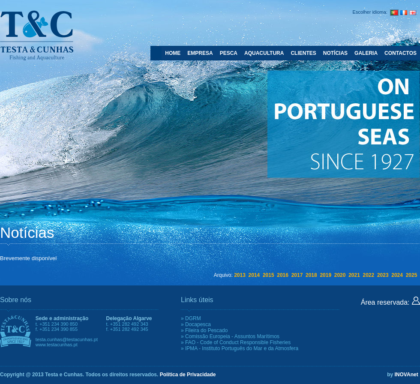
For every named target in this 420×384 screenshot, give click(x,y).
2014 (254, 275)
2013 (240, 275)
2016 (282, 275)
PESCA (228, 53)
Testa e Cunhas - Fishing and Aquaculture (36, 35)
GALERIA (366, 53)
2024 (397, 275)
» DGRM (191, 318)
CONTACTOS (400, 53)
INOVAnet (406, 375)
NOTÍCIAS (335, 53)
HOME (172, 53)
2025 (411, 275)
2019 (325, 275)
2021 (354, 275)
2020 (340, 275)
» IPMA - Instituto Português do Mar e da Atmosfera (239, 348)
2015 (268, 275)
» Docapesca (196, 324)
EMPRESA (200, 53)
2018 (311, 275)
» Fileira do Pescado (204, 330)
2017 (297, 275)
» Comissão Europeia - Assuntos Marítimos (230, 336)
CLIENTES (303, 53)
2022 (369, 275)
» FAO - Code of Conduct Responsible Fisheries (236, 342)
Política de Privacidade (188, 375)
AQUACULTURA (264, 53)
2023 (383, 275)
